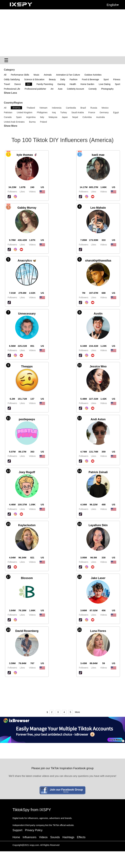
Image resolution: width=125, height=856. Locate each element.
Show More (10, 125)
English (113, 5)
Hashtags (68, 837)
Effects (81, 837)
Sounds (55, 837)
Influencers (29, 837)
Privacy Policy (33, 830)
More (77, 712)
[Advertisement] (62, 33)
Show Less (10, 92)
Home (16, 837)
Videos (43, 837)
